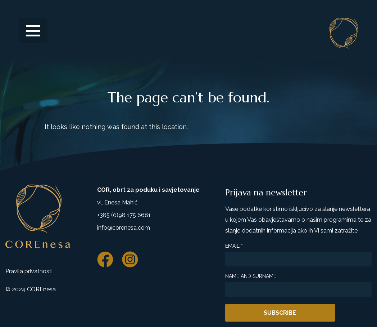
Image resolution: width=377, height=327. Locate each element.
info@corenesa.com (123, 227)
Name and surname (250, 276)
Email (234, 245)
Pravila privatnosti (29, 271)
